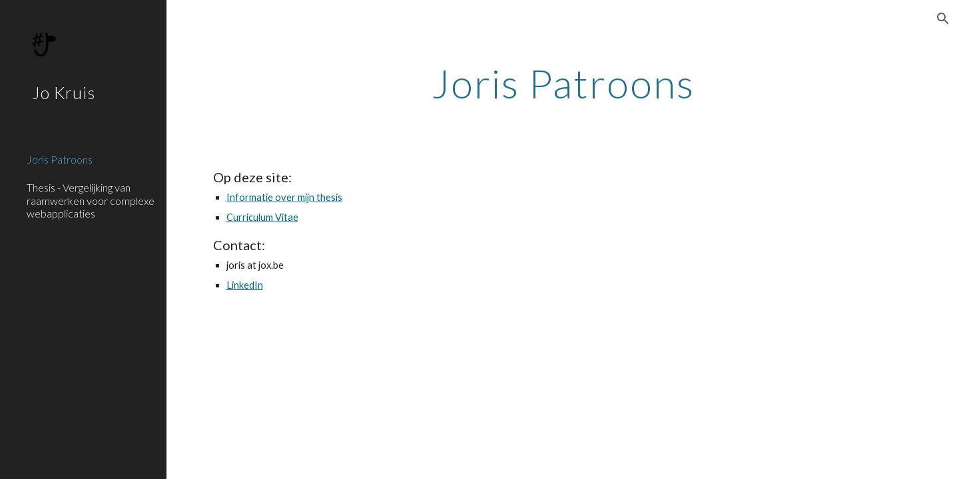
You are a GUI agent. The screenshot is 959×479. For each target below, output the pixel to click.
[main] (563, 83)
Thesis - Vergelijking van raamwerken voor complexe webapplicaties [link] (91, 200)
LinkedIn (244, 285)
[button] (943, 19)
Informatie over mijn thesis (284, 197)
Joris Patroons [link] (60, 159)
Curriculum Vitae (262, 217)
